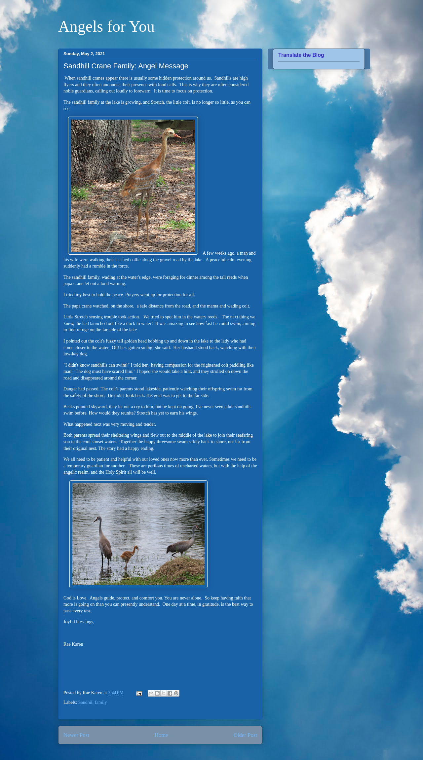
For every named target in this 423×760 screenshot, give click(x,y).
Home (161, 735)
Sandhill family (92, 702)
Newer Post (76, 735)
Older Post (245, 735)
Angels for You (106, 26)
